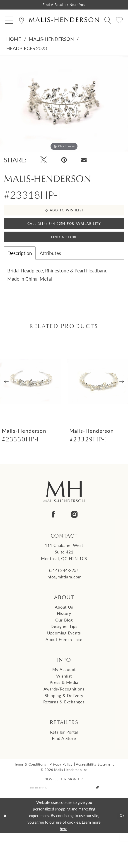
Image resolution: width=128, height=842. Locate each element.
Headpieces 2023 (26, 49)
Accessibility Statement (95, 771)
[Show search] (108, 20)
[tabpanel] (64, 104)
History (64, 620)
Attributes (50, 260)
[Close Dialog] (6, 824)
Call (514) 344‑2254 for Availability (64, 227)
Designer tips (64, 633)
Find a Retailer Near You (64, 5)
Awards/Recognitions (64, 696)
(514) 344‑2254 (64, 577)
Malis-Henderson (51, 39)
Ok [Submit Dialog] (121, 824)
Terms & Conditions (30, 771)
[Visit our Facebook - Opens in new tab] (53, 522)
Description (19, 260)
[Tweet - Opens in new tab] (43, 161)
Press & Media (64, 689)
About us (64, 614)
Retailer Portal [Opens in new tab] (64, 739)
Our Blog (64, 627)
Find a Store (64, 745)
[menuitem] (9, 20)
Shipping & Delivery (64, 702)
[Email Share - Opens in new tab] (84, 160)
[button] (9, 20)
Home (13, 39)
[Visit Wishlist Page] (120, 20)
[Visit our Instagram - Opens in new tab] (74, 522)
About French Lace (64, 646)
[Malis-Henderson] (64, 20)
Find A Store (64, 243)
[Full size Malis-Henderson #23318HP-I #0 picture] (64, 104)
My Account (64, 676)
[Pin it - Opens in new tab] (64, 161)
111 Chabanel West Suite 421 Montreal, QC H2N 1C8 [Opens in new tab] (64, 559)
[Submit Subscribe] (103, 795)
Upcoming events (64, 640)
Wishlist (64, 683)
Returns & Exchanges (64, 709)
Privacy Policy (61, 771)
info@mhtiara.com (64, 584)
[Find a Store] (22, 20)
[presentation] (30, 388)
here (63, 837)
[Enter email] (64, 795)
